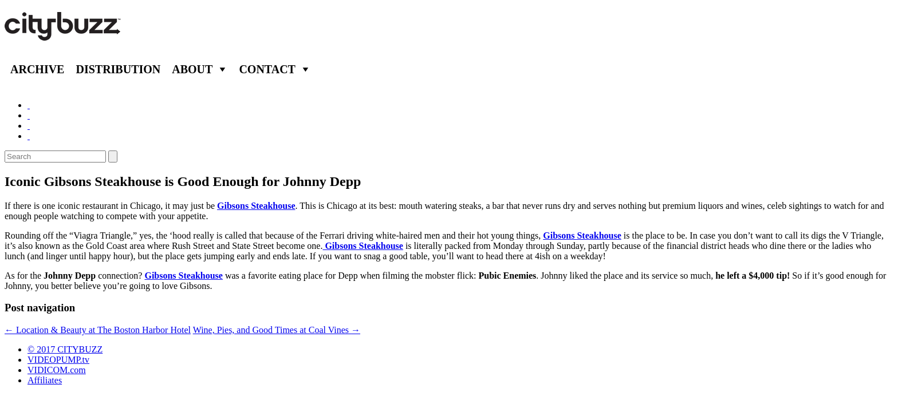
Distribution (118, 69)
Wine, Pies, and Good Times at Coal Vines (276, 330)
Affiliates (44, 380)
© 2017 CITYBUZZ (65, 349)
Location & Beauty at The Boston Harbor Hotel (98, 330)
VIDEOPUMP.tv (58, 360)
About (192, 69)
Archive (37, 69)
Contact (267, 69)
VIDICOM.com (56, 370)
